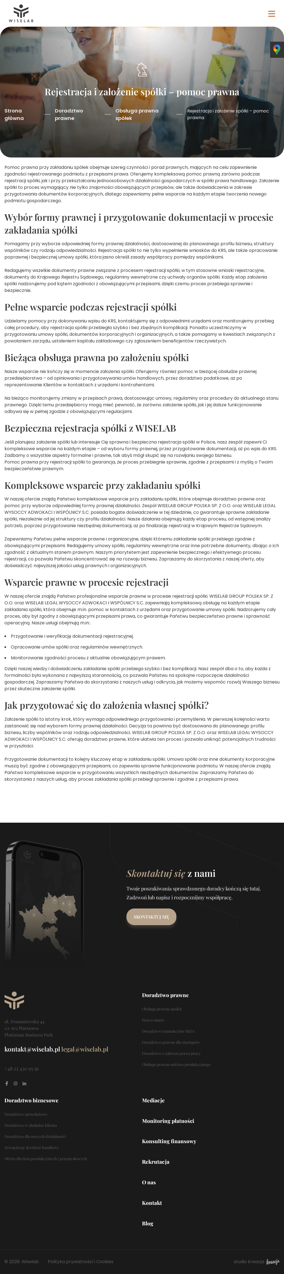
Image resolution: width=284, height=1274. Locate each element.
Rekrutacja (155, 1161)
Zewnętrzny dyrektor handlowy (31, 1147)
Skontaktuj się (151, 917)
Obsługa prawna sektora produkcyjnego (176, 1064)
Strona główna (14, 114)
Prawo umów (153, 1020)
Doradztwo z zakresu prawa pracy (171, 1053)
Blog (147, 1223)
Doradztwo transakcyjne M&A (168, 1031)
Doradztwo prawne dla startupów (171, 1042)
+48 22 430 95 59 (21, 1068)
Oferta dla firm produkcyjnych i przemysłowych (45, 1158)
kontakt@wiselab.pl (32, 1049)
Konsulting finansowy (169, 1141)
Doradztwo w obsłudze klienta (30, 1125)
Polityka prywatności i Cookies (80, 1261)
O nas (149, 1182)
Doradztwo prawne (69, 114)
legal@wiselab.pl (84, 1049)
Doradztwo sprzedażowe (25, 1114)
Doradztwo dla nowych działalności (35, 1136)
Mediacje (153, 1100)
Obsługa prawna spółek (137, 114)
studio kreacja (257, 1261)
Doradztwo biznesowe (31, 1100)
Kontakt (152, 1202)
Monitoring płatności (168, 1120)
